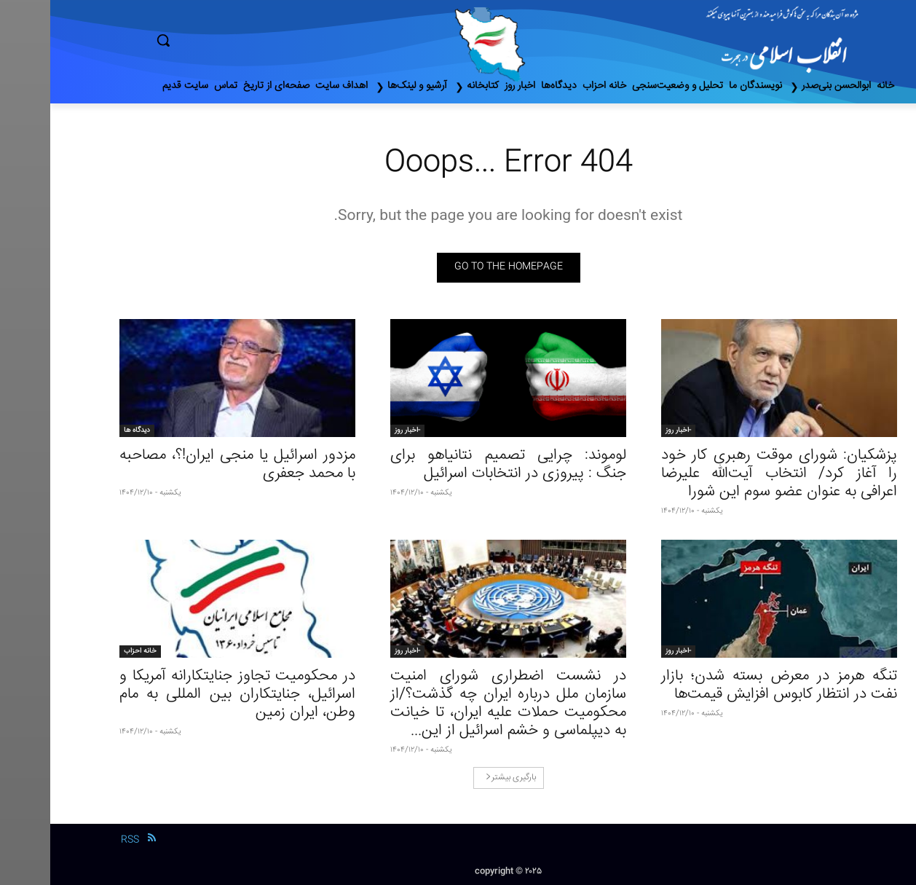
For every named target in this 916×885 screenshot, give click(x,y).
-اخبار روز (628, 430)
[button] (225, 40)
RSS (80, 840)
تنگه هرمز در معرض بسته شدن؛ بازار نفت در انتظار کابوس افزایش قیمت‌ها (729, 685)
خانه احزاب (90, 651)
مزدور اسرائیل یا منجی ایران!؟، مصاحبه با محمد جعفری (187, 465)
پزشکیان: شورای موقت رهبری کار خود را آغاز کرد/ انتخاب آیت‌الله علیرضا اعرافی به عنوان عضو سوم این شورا (729, 474)
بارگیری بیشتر (460, 777)
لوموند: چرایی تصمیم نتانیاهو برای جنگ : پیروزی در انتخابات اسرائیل (458, 465)
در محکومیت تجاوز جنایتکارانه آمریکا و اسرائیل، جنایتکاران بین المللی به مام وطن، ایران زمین (187, 694)
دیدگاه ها (87, 430)
